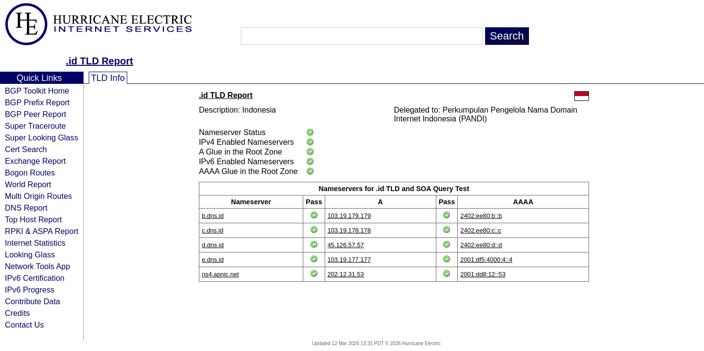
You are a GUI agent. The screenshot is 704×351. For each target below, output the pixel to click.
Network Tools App (37, 266)
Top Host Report (33, 219)
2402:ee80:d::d (481, 245)
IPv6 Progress (30, 289)
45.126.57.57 (346, 245)
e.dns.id (213, 259)
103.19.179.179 (349, 215)
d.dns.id (213, 245)
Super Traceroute (35, 125)
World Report (28, 184)
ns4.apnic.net (220, 274)
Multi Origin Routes (38, 196)
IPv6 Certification (34, 277)
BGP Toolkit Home (37, 90)
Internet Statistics (35, 242)
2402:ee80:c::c (480, 230)
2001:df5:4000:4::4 (486, 259)
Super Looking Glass (41, 137)
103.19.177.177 (349, 259)
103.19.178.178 (349, 230)
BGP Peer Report (35, 114)
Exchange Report (35, 160)
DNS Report (26, 207)
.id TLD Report (99, 61)
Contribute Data (32, 301)
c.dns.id (212, 230)
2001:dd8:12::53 (483, 274)
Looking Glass (30, 254)
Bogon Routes (30, 172)
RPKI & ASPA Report (41, 231)
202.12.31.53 (346, 274)
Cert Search (26, 149)
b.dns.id (213, 215)
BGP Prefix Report (37, 102)
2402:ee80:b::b (481, 215)
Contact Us (24, 324)
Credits (17, 313)
